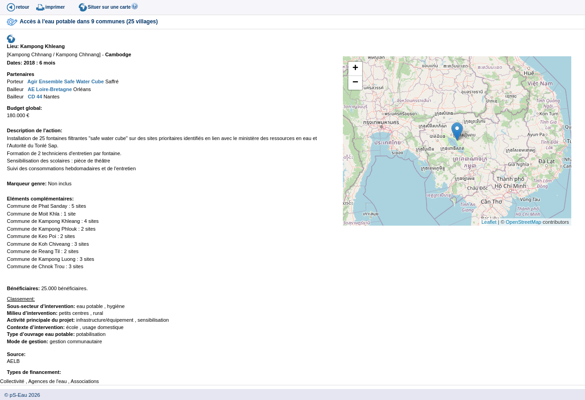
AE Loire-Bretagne (49, 89)
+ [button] (355, 69)
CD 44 (34, 96)
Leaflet (489, 222)
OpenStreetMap (524, 222)
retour (22, 7)
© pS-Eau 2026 (20, 395)
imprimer (55, 7)
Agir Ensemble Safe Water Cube (65, 81)
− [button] (355, 83)
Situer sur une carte (109, 7)
